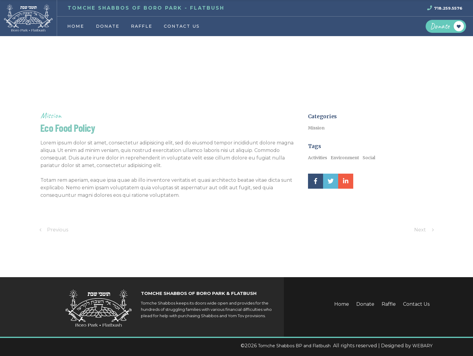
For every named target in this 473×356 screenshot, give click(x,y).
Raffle (389, 304)
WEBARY (422, 345)
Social (369, 157)
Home (341, 304)
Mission (50, 115)
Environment (345, 157)
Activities (317, 157)
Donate (365, 304)
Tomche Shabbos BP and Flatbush (295, 345)
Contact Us (416, 304)
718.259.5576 (448, 8)
